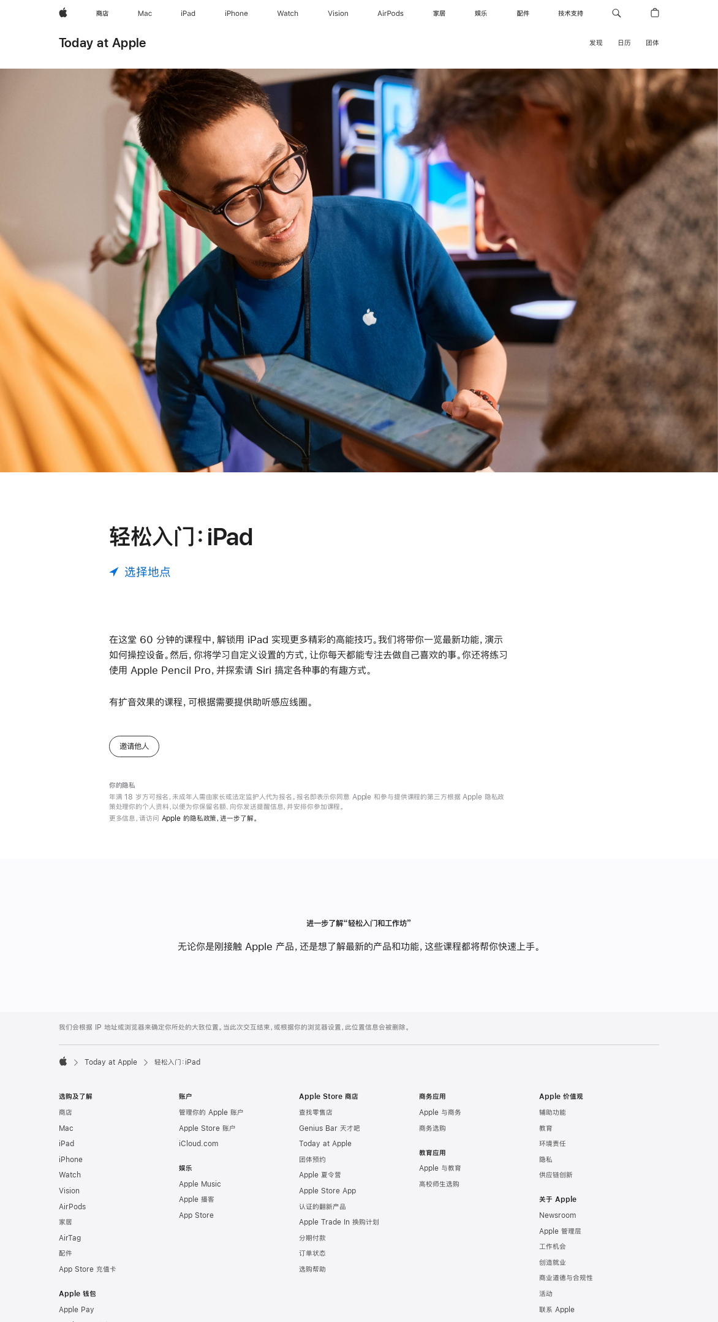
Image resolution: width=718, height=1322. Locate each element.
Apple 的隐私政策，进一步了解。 (210, 818)
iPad (66, 1143)
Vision (69, 1191)
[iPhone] (236, 13)
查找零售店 (316, 1112)
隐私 (546, 1159)
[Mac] (145, 13)
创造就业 (552, 1262)
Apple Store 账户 (207, 1128)
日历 (624, 43)
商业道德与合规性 (566, 1278)
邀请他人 (134, 746)
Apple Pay (76, 1309)
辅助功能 (552, 1112)
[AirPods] (390, 13)
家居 (65, 1222)
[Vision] (338, 13)
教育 (546, 1128)
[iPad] (188, 13)
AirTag (70, 1238)
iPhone (71, 1159)
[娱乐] (481, 13)
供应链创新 (556, 1175)
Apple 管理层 (560, 1231)
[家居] (439, 13)
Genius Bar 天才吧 (329, 1128)
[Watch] (287, 13)
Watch (70, 1175)
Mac (66, 1128)
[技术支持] (570, 13)
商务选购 (432, 1128)
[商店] (102, 13)
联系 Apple (557, 1309)
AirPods (72, 1207)
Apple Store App (327, 1191)
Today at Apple (102, 42)
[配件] (523, 13)
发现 (596, 43)
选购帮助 (312, 1269)
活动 (546, 1293)
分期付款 (312, 1238)
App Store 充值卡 (87, 1269)
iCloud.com (198, 1143)
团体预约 (312, 1159)
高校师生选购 (439, 1184)
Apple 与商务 (440, 1112)
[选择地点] (140, 572)
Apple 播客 (196, 1199)
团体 (652, 43)
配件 (65, 1253)
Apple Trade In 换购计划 (339, 1222)
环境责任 (552, 1143)
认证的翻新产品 (322, 1207)
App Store (196, 1215)
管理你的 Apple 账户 (211, 1112)
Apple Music (200, 1184)
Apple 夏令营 (320, 1175)
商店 (65, 1112)
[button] (616, 13)
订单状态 (312, 1253)
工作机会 (552, 1246)
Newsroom (557, 1215)
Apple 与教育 (440, 1168)
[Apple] (63, 13)
